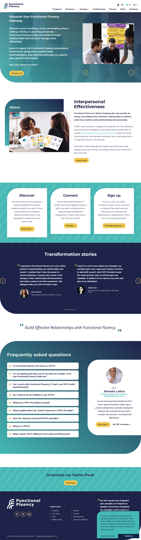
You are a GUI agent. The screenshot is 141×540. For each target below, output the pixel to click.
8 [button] (75, 309)
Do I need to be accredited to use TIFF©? (31, 395)
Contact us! (16, 73)
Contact (75, 513)
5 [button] (71, 309)
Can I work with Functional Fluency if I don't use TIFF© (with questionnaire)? (41, 385)
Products (133, 9)
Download (70, 483)
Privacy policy (77, 516)
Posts (122, 9)
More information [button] (107, 529)
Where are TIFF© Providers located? (29, 402)
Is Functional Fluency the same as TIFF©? (32, 366)
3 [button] (68, 309)
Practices (70, 9)
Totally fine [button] (129, 536)
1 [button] (65, 309)
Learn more (81, 160)
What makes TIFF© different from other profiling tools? (39, 434)
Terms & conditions (79, 519)
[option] (70, 46)
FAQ (53, 516)
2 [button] (66, 309)
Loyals (55, 536)
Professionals (99, 9)
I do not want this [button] (107, 536)
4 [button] (69, 309)
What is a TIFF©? (19, 426)
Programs (57, 9)
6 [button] (72, 309)
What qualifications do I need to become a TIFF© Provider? (41, 410)
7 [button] (74, 309)
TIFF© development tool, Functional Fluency (98, 133)
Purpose (83, 9)
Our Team (55, 513)
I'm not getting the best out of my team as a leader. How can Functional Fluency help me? (39, 375)
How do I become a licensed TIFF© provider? (33, 418)
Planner (112, 9)
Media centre (56, 519)
